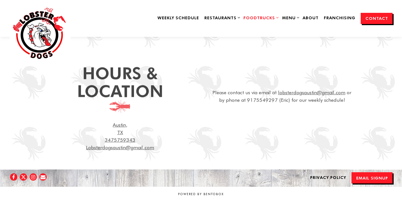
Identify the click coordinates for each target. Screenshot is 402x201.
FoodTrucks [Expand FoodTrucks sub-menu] (260, 17)
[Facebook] (13, 177)
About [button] (311, 17)
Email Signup (372, 177)
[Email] (43, 177)
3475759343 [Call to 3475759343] (120, 140)
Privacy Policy (328, 177)
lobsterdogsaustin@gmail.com (311, 93)
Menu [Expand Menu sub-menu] (290, 17)
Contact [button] (376, 18)
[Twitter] (23, 177)
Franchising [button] (339, 17)
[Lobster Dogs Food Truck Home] (39, 35)
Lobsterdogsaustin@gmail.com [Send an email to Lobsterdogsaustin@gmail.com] (120, 148)
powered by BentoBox (201, 194)
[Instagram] (33, 177)
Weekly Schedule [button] (178, 17)
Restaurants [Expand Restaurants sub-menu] (221, 17)
